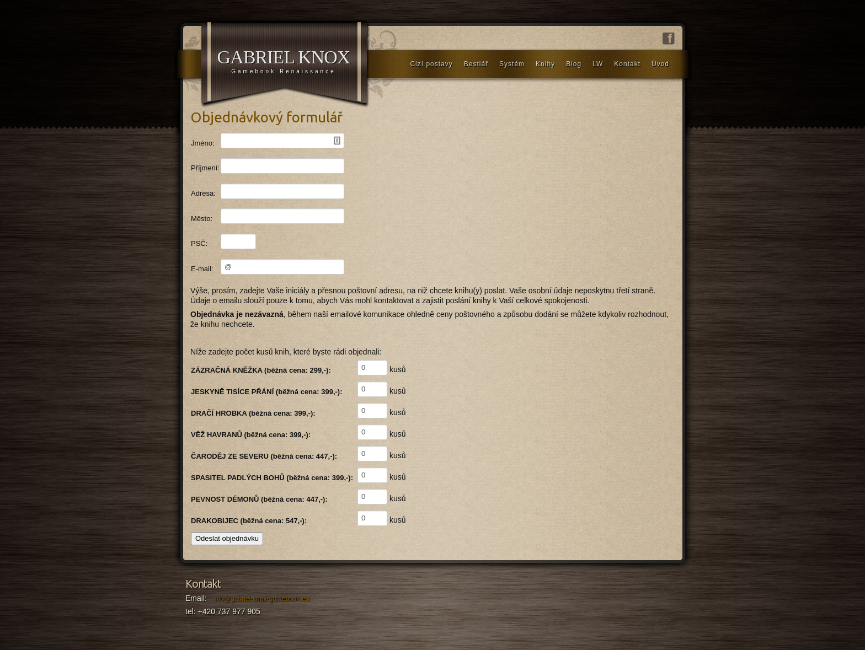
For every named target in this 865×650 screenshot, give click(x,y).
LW (597, 64)
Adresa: (203, 193)
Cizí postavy (431, 64)
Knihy (545, 64)
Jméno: (203, 143)
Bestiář (476, 64)
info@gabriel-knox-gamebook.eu (261, 599)
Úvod (660, 64)
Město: (201, 218)
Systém (512, 64)
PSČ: (199, 243)
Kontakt (627, 64)
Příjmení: (205, 168)
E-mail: (202, 269)
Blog (573, 64)
